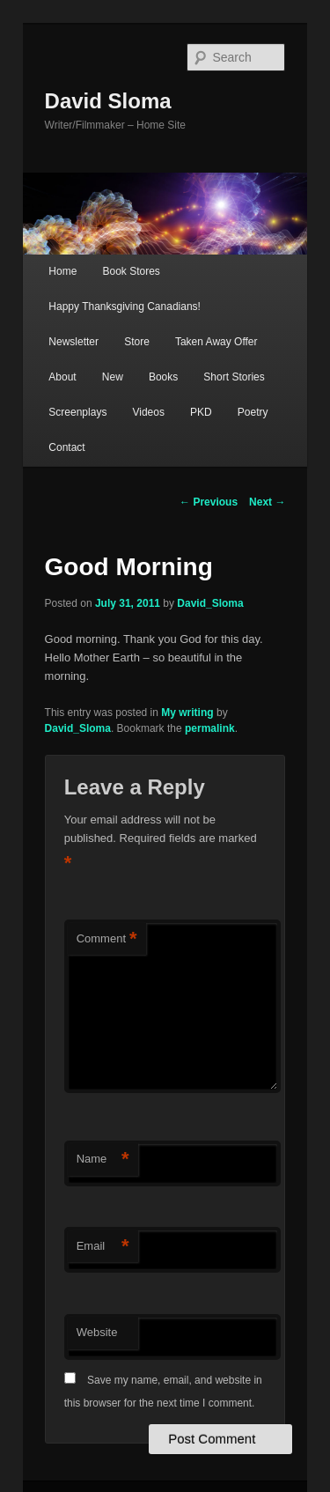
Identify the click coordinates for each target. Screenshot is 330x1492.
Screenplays (77, 412)
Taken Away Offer (216, 342)
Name (103, 1159)
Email (103, 1246)
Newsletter (73, 342)
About (62, 377)
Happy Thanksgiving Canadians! (124, 306)
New (112, 377)
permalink (210, 728)
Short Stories (233, 377)
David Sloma (108, 101)
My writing (187, 712)
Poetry (253, 412)
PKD (201, 412)
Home (62, 271)
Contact (66, 447)
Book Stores (130, 271)
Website (97, 1332)
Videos (148, 412)
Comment (107, 939)
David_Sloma (210, 603)
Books (163, 377)
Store (137, 342)
